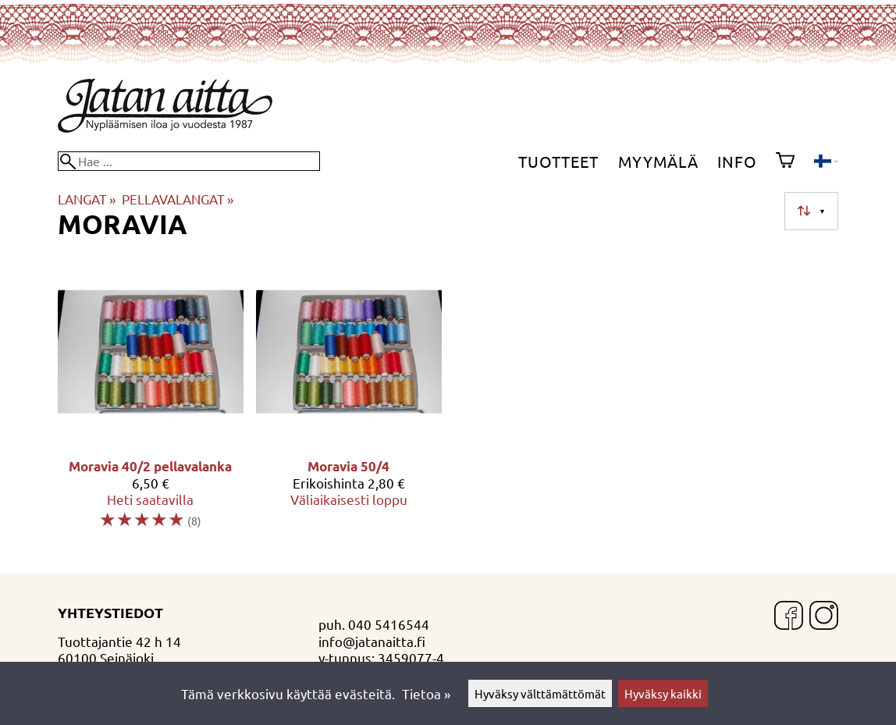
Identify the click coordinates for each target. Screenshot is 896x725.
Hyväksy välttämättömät (540, 693)
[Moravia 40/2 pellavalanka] (151, 401)
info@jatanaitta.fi (371, 641)
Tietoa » (426, 693)
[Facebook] (788, 617)
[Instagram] (823, 617)
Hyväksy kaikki (663, 693)
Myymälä (658, 161)
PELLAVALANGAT (177, 198)
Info (737, 161)
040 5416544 (388, 624)
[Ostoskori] (785, 161)
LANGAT (87, 198)
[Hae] (189, 161)
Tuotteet (558, 161)
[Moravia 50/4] (349, 401)
